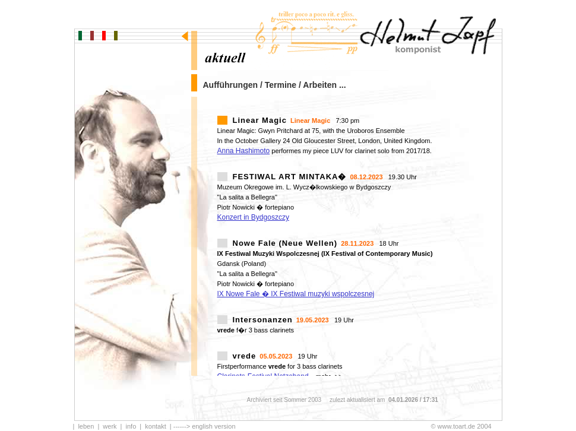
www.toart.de (457, 426)
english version (213, 426)
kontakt (155, 426)
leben (86, 426)
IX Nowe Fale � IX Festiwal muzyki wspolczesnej (296, 294)
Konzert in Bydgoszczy (253, 217)
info (131, 426)
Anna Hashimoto (243, 151)
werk (109, 426)
